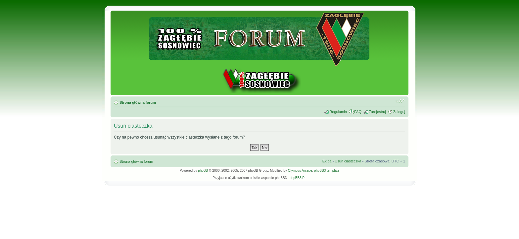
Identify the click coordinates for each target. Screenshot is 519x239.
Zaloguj (399, 112)
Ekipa (327, 161)
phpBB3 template (327, 170)
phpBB (203, 170)
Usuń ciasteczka (348, 161)
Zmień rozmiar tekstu (400, 101)
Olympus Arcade (300, 170)
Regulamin (338, 112)
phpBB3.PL (298, 178)
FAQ (357, 112)
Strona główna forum (137, 102)
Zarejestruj (377, 112)
